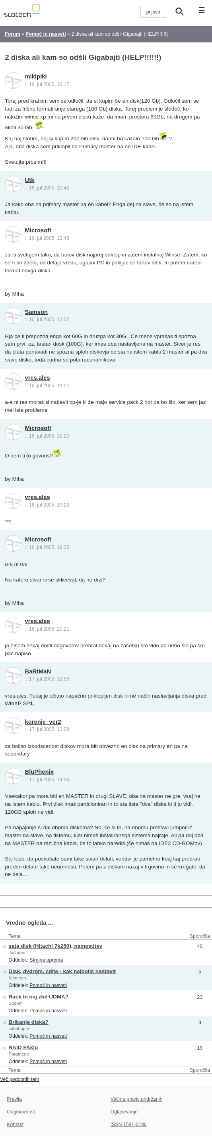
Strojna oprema (46, 960)
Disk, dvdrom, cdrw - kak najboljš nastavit (62, 971)
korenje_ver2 (43, 722)
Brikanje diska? (29, 1022)
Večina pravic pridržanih (137, 1099)
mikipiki (36, 76)
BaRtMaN (38, 671)
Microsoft (38, 230)
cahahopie (19, 1028)
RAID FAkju (23, 1047)
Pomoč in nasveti (48, 985)
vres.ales (37, 378)
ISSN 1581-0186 (129, 1124)
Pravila (14, 1099)
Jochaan (17, 952)
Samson (36, 312)
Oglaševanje (124, 1112)
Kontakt (15, 1124)
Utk (30, 180)
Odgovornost (21, 1112)
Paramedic (19, 1054)
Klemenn (17, 977)
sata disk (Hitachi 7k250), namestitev (56, 946)
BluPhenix (39, 772)
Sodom (16, 1003)
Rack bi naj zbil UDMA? (39, 997)
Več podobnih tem (19, 1079)
